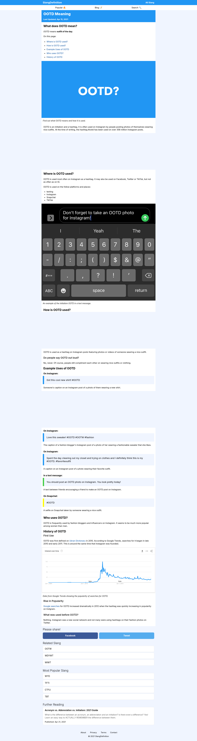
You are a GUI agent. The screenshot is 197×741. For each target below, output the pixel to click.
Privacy (93, 732)
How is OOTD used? (56, 45)
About (83, 732)
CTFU (48, 690)
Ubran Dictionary (77, 540)
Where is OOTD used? (57, 41)
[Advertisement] (98, 151)
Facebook (70, 635)
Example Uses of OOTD (58, 49)
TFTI (47, 683)
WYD (47, 676)
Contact (113, 732)
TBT (47, 696)
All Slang (149, 2)
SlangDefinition (52, 2)
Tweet (126, 635)
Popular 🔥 (60, 7)
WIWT (48, 662)
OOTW (48, 649)
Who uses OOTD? (55, 53)
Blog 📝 (98, 7)
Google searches (51, 606)
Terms (103, 732)
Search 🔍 (136, 7)
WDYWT (49, 655)
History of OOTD (54, 57)
